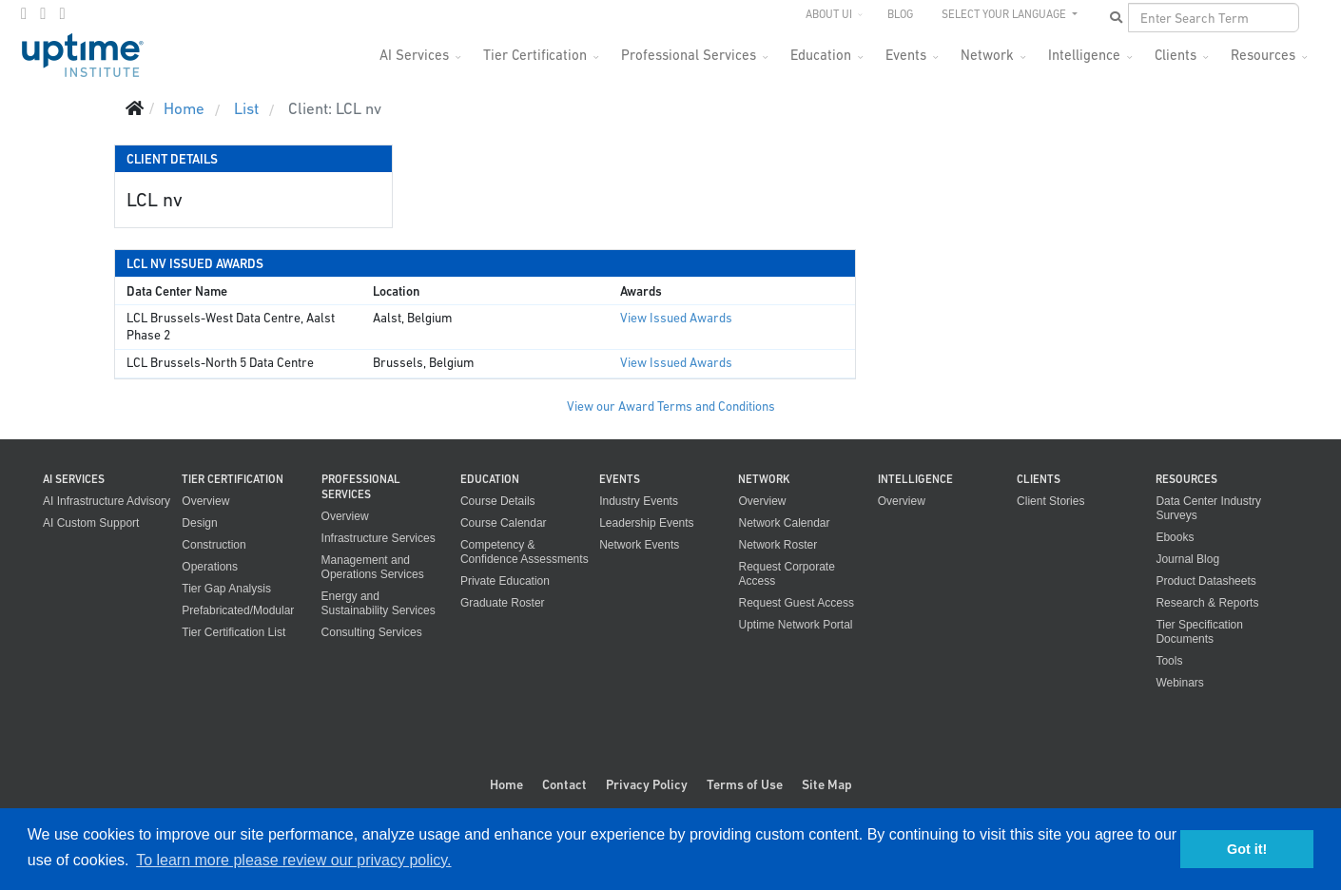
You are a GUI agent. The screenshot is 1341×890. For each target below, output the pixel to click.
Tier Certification (535, 55)
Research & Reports (1207, 602)
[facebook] (24, 13)
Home (506, 784)
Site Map (827, 784)
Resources (1263, 55)
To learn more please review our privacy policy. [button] (293, 860)
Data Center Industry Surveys (1208, 508)
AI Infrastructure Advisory (106, 501)
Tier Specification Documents (1199, 632)
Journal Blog (1187, 559)
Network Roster (777, 544)
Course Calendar (503, 523)
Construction (213, 544)
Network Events (639, 544)
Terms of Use (745, 784)
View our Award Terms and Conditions (671, 406)
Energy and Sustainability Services (378, 603)
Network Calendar (783, 523)
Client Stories (1050, 501)
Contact (564, 784)
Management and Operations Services (372, 567)
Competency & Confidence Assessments (524, 552)
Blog (900, 14)
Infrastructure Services (378, 538)
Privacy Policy (647, 784)
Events (905, 55)
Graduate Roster (502, 602)
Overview (205, 501)
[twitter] (43, 13)
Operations (210, 566)
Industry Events (638, 501)
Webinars (1179, 682)
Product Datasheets (1205, 581)
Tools (1169, 661)
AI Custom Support (91, 523)
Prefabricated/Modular (238, 610)
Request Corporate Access (786, 574)
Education (820, 55)
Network (987, 55)
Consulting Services (371, 632)
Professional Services (688, 55)
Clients (1175, 55)
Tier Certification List (233, 632)
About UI (829, 14)
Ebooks (1175, 537)
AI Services (414, 55)
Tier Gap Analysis (226, 588)
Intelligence (1084, 55)
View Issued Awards (676, 318)
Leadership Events (646, 523)
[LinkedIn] (62, 13)
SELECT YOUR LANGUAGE (1005, 14)
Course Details (497, 501)
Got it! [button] (1247, 849)
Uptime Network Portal (795, 624)
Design (199, 523)
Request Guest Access (795, 602)
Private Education (505, 581)
